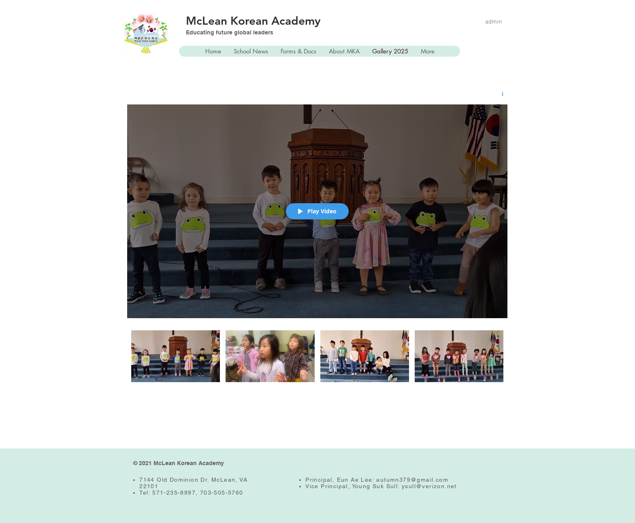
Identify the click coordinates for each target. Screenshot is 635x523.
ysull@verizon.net (429, 486)
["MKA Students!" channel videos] (317, 362)
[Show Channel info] (499, 93)
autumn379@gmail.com (412, 479)
